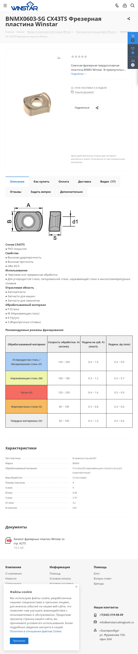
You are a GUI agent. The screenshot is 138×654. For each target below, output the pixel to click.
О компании (13, 573)
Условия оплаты (60, 578)
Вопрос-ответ (102, 578)
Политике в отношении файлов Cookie (35, 631)
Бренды (99, 583)
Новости (11, 578)
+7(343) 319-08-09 (111, 614)
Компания (13, 567)
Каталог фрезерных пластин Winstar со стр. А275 (39, 541)
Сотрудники (13, 583)
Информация (60, 567)
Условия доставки (61, 583)
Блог (97, 573)
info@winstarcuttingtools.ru (117, 622)
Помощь (55, 573)
